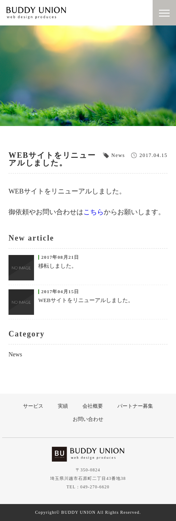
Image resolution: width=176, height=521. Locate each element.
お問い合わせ (88, 419)
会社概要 (92, 406)
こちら (93, 212)
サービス (33, 406)
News (15, 354)
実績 (63, 406)
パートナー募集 (135, 406)
